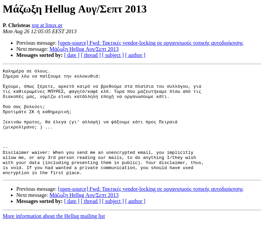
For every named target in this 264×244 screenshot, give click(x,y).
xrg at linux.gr (47, 25)
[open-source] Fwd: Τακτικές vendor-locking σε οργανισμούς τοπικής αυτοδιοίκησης (150, 43)
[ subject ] (113, 55)
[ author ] (135, 55)
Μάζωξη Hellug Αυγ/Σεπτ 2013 (84, 49)
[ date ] (71, 55)
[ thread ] (91, 55)
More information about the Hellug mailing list (54, 237)
